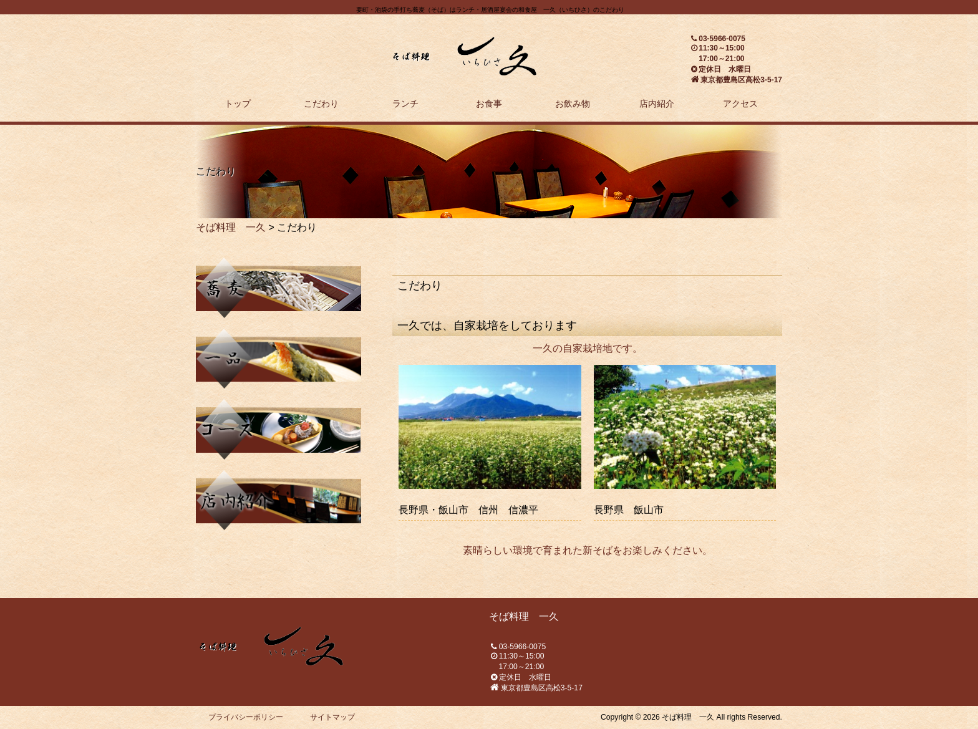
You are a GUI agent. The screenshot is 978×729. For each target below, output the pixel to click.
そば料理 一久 (231, 227)
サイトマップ (332, 717)
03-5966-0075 (722, 38)
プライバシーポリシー (245, 717)
